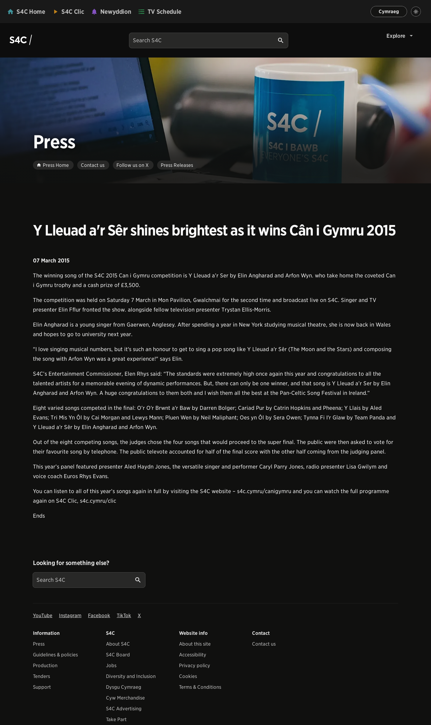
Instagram (70, 615)
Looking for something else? (71, 563)
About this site (195, 644)
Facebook (99, 615)
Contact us (264, 644)
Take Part (116, 719)
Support (42, 687)
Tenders (41, 676)
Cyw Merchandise (125, 698)
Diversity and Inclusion (131, 676)
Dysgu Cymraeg (123, 687)
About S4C (118, 644)
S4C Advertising (124, 709)
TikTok (124, 615)
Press (39, 644)
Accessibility (192, 655)
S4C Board (118, 655)
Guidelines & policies (55, 655)
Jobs (111, 665)
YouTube (42, 615)
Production (45, 665)
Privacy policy (194, 665)
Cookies (188, 676)
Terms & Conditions (200, 687)
